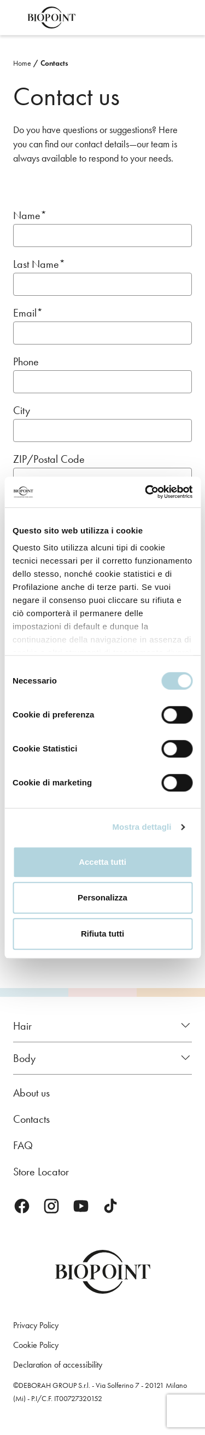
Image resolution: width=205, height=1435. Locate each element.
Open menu (15, 17)
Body (24, 1058)
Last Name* (39, 264)
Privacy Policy (35, 1325)
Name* (29, 215)
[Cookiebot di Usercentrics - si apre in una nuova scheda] (145, 492)
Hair (22, 1025)
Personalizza (102, 897)
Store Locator (41, 1171)
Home (22, 63)
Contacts (54, 63)
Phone (26, 361)
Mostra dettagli (141, 826)
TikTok (110, 1206)
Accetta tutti (102, 861)
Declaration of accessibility (57, 1364)
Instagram (51, 1206)
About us (31, 1092)
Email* (28, 313)
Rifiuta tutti (102, 933)
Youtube (81, 1206)
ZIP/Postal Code (49, 459)
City (21, 410)
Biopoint (51, 17)
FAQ (23, 1145)
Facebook (22, 1206)
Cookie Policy (35, 1345)
